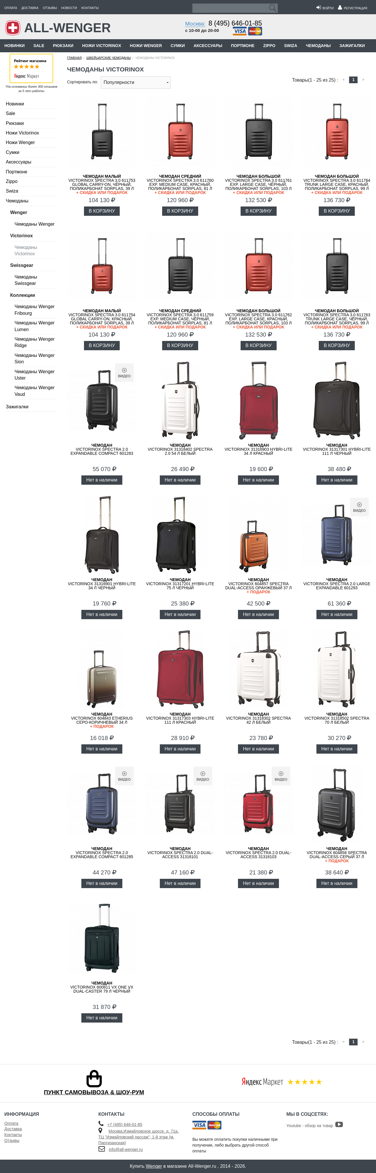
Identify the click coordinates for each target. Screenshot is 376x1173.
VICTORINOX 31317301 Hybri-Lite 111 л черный (337, 449)
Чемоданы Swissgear (26, 280)
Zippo (269, 45)
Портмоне (243, 45)
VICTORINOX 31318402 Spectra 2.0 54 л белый (180, 449)
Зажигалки (352, 45)
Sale (38, 45)
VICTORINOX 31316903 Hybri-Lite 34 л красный (259, 449)
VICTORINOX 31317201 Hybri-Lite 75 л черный (180, 583)
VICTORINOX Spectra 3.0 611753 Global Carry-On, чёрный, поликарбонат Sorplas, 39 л (102, 184)
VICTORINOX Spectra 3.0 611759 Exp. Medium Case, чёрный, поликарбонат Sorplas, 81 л (180, 318)
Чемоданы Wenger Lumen (35, 326)
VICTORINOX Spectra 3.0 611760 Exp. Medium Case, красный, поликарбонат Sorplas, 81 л (180, 184)
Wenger (154, 1166)
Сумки (178, 45)
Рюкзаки (63, 45)
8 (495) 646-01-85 (235, 23)
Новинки (14, 45)
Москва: (195, 24)
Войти (325, 8)
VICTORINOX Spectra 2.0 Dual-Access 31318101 (180, 852)
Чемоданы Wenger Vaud (35, 390)
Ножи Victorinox (101, 45)
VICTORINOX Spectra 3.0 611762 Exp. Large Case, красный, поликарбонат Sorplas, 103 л (258, 318)
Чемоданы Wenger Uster (35, 374)
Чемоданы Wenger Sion (35, 358)
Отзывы (50, 8)
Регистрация (352, 8)
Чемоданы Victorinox (26, 250)
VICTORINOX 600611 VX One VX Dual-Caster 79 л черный (101, 987)
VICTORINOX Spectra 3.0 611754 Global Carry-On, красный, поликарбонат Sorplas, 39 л (102, 318)
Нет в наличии (101, 479)
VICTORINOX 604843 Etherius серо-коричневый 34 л (102, 720)
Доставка (30, 8)
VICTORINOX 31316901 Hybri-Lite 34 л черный (102, 583)
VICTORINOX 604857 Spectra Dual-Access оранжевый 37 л (258, 585)
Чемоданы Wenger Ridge (35, 342)
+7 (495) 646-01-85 (124, 1124)
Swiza (290, 45)
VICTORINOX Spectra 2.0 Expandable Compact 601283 (102, 449)
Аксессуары (208, 45)
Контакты (90, 8)
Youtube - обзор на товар (315, 1125)
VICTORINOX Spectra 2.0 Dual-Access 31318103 (258, 852)
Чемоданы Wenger (35, 224)
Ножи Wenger (146, 45)
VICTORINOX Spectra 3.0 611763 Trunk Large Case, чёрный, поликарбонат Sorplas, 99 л (337, 318)
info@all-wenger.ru (126, 1149)
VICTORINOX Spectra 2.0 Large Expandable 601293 (336, 583)
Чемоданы (318, 45)
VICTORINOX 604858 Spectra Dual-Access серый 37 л (337, 854)
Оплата (10, 8)
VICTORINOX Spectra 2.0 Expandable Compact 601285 (102, 852)
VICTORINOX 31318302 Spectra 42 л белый (258, 718)
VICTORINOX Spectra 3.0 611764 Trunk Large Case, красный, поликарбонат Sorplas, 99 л (337, 184)
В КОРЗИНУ (102, 211)
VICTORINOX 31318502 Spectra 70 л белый (337, 718)
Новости (69, 8)
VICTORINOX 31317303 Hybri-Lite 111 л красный (180, 718)
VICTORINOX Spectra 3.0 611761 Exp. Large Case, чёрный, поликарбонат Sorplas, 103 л (258, 184)
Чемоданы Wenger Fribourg (35, 309)
